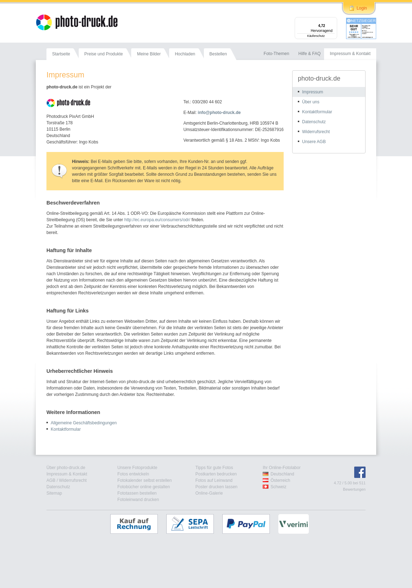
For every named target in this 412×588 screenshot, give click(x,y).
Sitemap (54, 493)
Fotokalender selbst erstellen (144, 480)
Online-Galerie (209, 493)
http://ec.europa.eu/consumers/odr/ (157, 219)
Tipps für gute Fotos (214, 467)
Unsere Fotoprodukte (137, 467)
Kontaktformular (66, 429)
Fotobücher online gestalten (143, 486)
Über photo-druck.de (65, 467)
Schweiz (278, 486)
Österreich (280, 480)
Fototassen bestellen (137, 493)
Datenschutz (314, 121)
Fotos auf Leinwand (214, 480)
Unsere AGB (314, 141)
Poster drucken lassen (216, 486)
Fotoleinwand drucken (138, 499)
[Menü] (333, 21)
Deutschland (282, 474)
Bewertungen (354, 489)
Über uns (310, 101)
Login (362, 8)
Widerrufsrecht (316, 131)
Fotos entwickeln (133, 474)
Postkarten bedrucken (216, 474)
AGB (50, 480)
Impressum (312, 91)
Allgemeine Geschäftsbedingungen (84, 422)
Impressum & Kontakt (66, 474)
